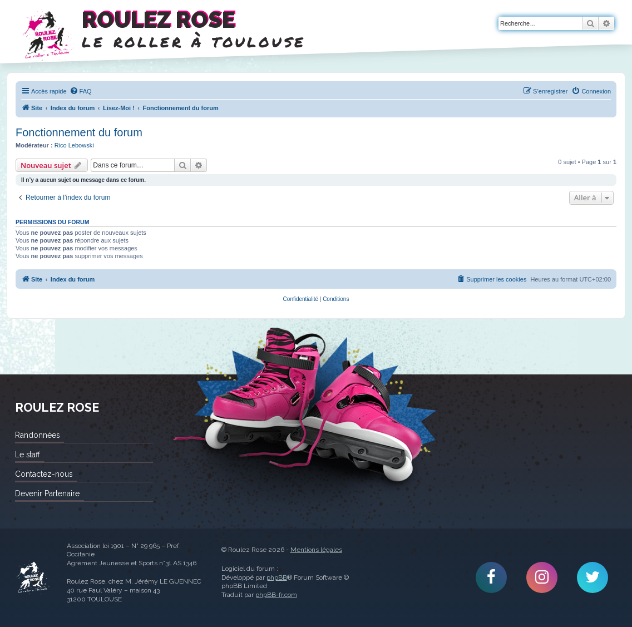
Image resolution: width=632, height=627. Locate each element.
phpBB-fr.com (276, 595)
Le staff (27, 454)
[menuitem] (81, 91)
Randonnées (37, 435)
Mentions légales (316, 550)
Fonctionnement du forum (79, 132)
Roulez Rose (32, 577)
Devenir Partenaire (47, 493)
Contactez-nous (43, 474)
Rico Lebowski (74, 145)
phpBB (276, 577)
